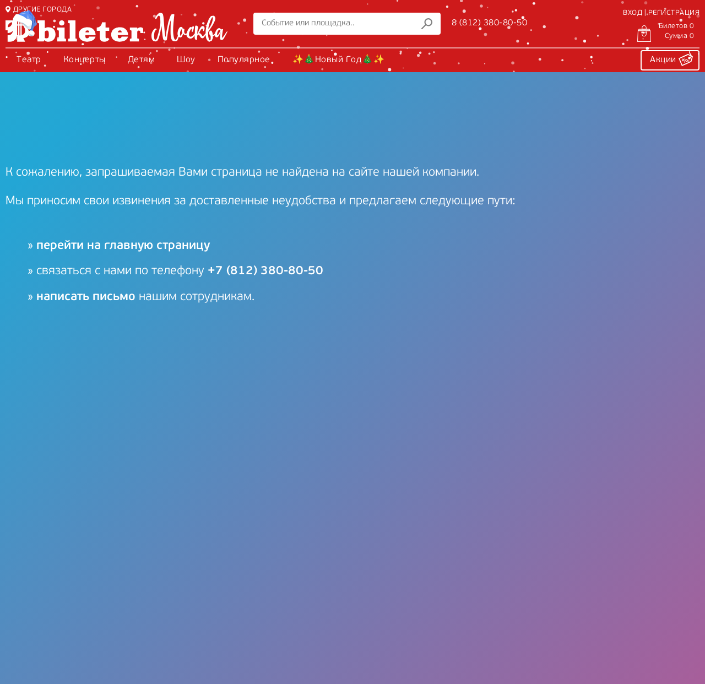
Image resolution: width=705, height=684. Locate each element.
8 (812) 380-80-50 (490, 23)
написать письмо (85, 297)
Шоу (186, 60)
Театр (29, 60)
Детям (141, 60)
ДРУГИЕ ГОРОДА (39, 9)
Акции (671, 58)
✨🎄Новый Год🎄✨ (338, 60)
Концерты (84, 60)
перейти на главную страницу (123, 246)
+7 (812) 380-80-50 (265, 271)
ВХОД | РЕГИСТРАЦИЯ (661, 13)
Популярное (244, 60)
